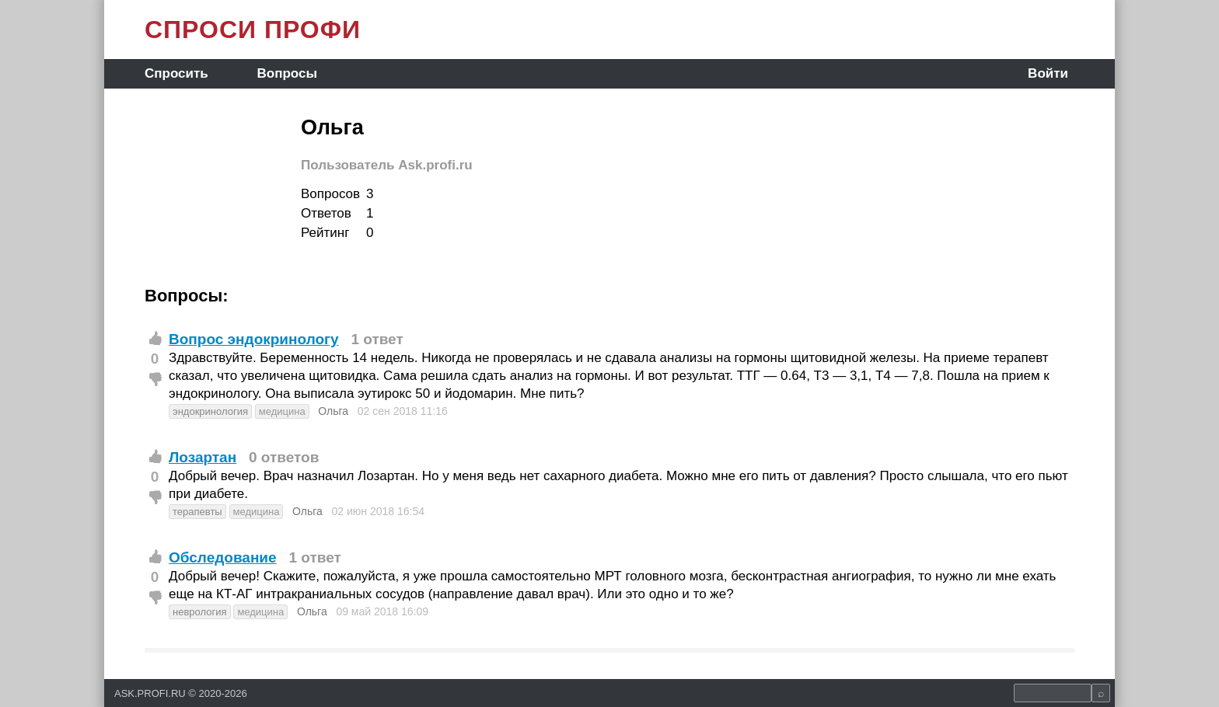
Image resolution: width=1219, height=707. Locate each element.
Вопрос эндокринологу (254, 339)
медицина (282, 411)
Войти (1048, 73)
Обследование (223, 557)
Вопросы (287, 73)
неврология (200, 612)
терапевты (197, 511)
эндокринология (210, 411)
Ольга (333, 411)
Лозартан (202, 457)
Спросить (176, 73)
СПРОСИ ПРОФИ (253, 30)
